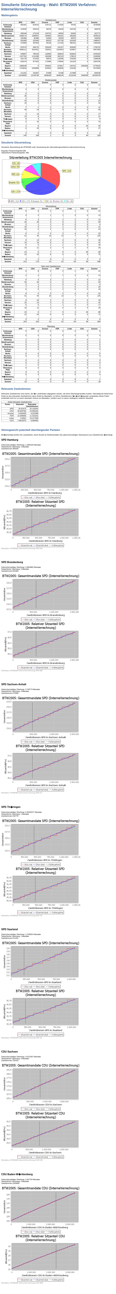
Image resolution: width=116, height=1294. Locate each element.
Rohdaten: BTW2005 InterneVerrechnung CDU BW (22, 1283)
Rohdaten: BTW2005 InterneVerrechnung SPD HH (21, 548)
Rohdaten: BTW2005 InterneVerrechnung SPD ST (21, 793)
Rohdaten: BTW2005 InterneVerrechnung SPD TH (21, 916)
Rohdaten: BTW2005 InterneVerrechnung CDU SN (22, 1160)
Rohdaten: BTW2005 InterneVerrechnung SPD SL (21, 1038)
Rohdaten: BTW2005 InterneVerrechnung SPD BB (21, 671)
